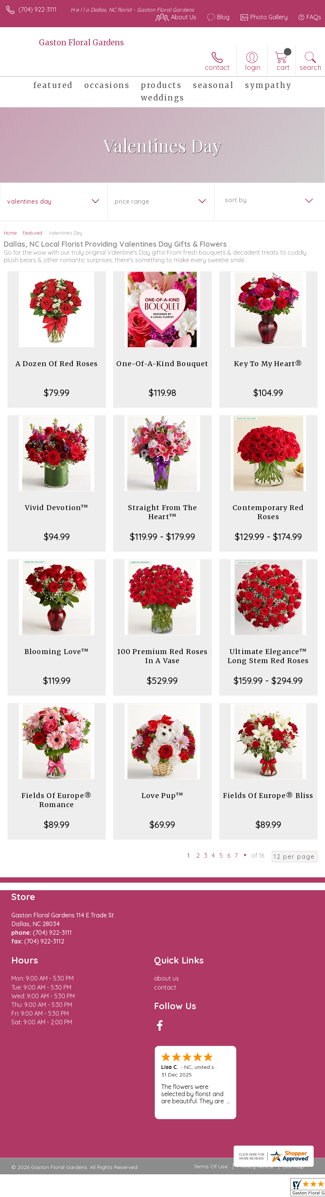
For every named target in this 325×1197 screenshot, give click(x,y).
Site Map (293, 1166)
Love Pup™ (162, 795)
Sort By (235, 200)
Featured (32, 233)
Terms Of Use (211, 1166)
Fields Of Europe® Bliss (268, 795)
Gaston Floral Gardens (81, 42)
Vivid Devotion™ (57, 507)
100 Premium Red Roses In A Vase (162, 656)
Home (10, 233)
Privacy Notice (255, 1166)
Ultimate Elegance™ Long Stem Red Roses (268, 656)
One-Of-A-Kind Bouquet (162, 363)
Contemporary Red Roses (268, 512)
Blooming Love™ (57, 651)
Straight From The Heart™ (162, 512)
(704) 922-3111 (37, 9)
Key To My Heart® (268, 363)
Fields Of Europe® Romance (57, 800)
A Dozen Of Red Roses (56, 363)
